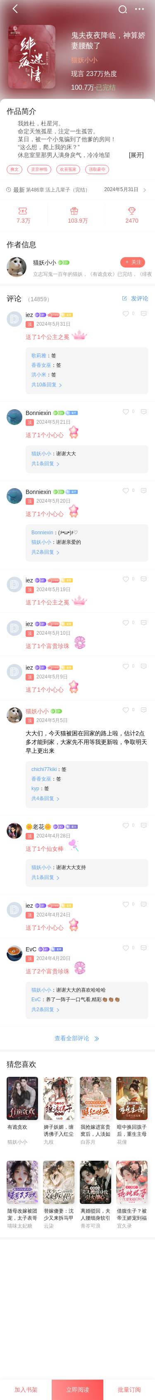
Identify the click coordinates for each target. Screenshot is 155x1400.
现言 (77, 73)
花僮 (122, 1144)
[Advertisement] (77, 1320)
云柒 (49, 1228)
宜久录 (124, 1228)
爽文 (14, 171)
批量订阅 (129, 1389)
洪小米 (38, 377)
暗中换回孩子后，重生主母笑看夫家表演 (132, 1136)
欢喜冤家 (68, 171)
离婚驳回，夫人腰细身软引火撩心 (95, 1220)
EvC (31, 951)
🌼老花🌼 (38, 828)
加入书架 (26, 1389)
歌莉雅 (38, 358)
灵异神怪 (39, 171)
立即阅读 (77, 1389)
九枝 (49, 1144)
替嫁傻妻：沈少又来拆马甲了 (59, 1220)
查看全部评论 (78, 1041)
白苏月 (88, 1144)
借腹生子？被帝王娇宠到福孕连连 (132, 1220)
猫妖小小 (84, 60)
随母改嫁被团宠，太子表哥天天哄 (22, 1220)
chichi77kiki (44, 771)
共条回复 (44, 387)
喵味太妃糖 (19, 1228)
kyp (35, 790)
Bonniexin (38, 415)
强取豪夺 (97, 171)
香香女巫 (41, 367)
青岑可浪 (90, 1228)
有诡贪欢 (17, 1129)
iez (29, 317)
